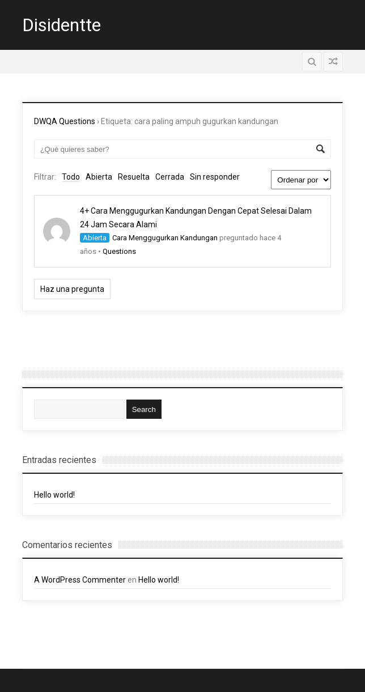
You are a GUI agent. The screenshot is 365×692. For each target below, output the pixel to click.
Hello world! (54, 494)
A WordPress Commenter (80, 579)
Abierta (99, 176)
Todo (71, 176)
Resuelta (134, 176)
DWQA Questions (64, 121)
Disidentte (61, 25)
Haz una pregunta (72, 289)
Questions (119, 251)
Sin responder (215, 176)
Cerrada (169, 176)
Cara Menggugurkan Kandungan (165, 238)
